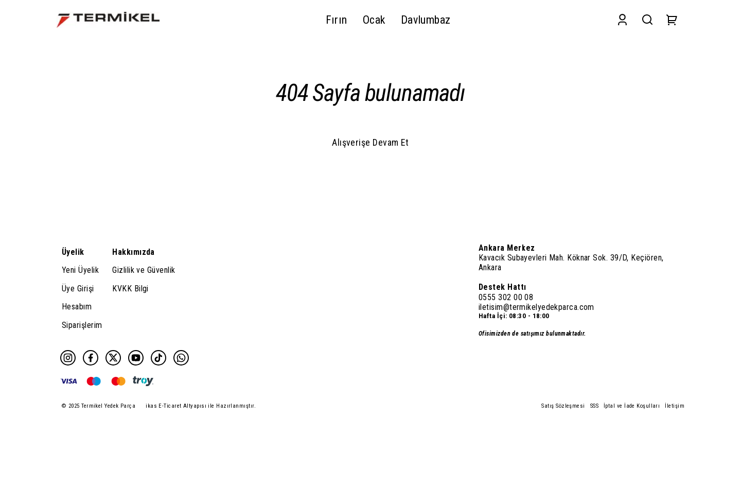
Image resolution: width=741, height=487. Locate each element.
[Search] (647, 20)
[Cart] (672, 20)
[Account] (622, 20)
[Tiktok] (158, 358)
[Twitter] (113, 358)
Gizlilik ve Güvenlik (143, 270)
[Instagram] (68, 358)
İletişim (674, 406)
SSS (594, 406)
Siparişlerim (82, 325)
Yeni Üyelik (80, 270)
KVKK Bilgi (130, 288)
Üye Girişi (78, 288)
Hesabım (77, 306)
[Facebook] (90, 358)
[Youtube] (136, 358)
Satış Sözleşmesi (563, 406)
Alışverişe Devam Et (370, 142)
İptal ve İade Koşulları (632, 406)
